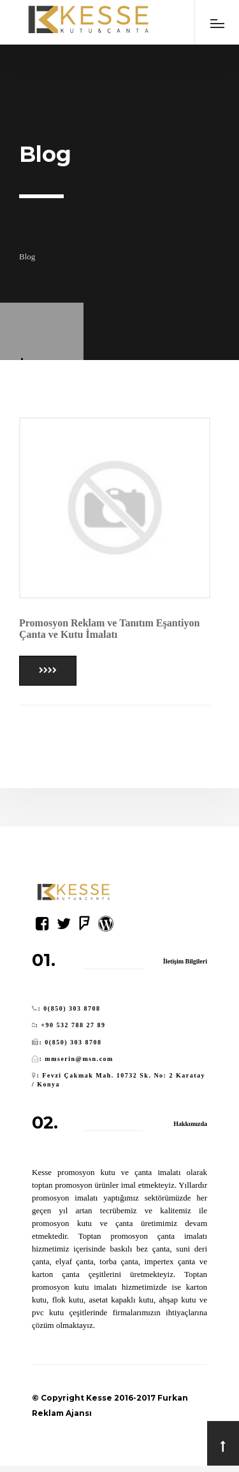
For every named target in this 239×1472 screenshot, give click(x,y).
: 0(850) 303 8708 (69, 1008)
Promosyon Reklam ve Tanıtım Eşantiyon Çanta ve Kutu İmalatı (109, 628)
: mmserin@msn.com (76, 1058)
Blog (27, 256)
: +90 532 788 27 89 (71, 1024)
